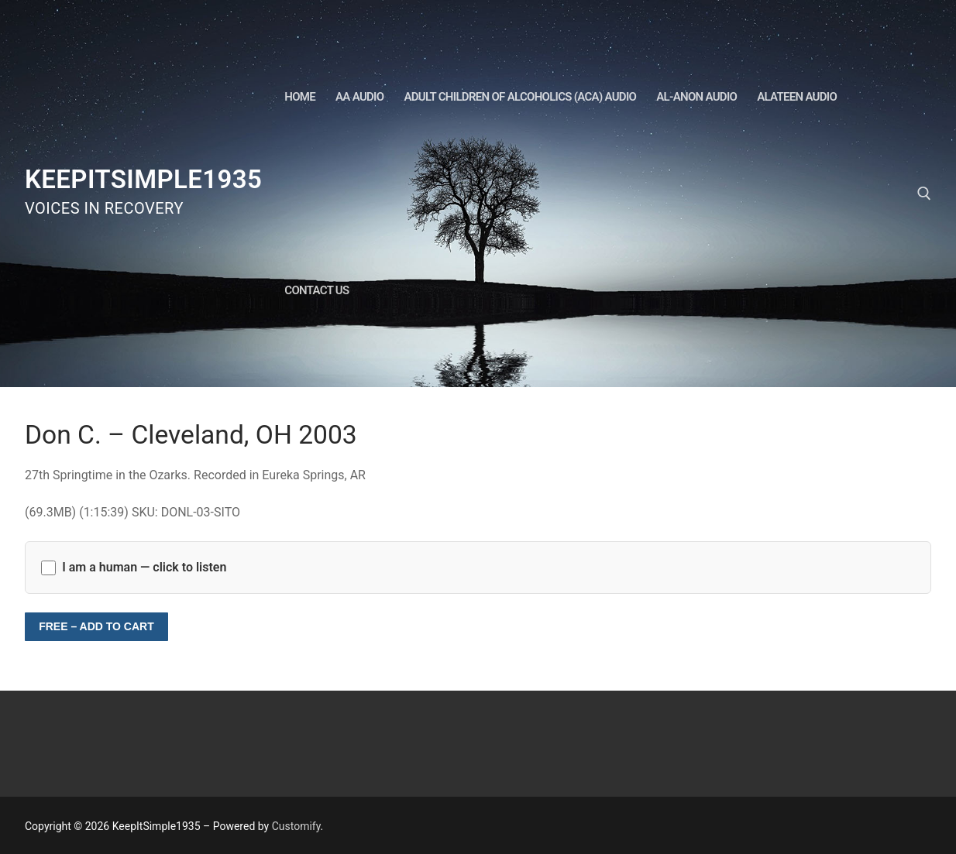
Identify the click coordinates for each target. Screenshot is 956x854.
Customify (296, 826)
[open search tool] (924, 194)
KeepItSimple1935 (143, 179)
